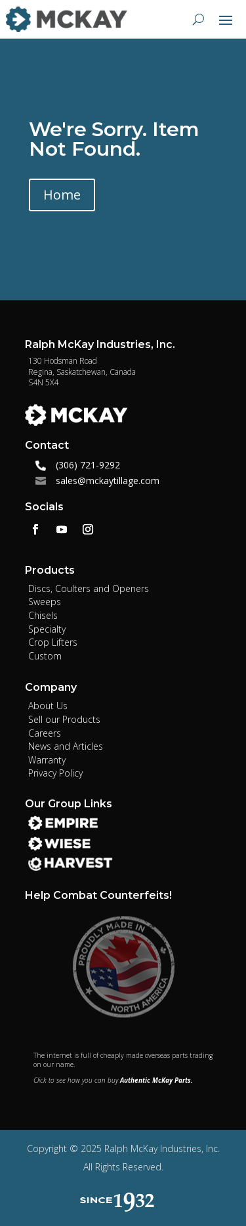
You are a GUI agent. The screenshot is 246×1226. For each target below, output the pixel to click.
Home (62, 194)
